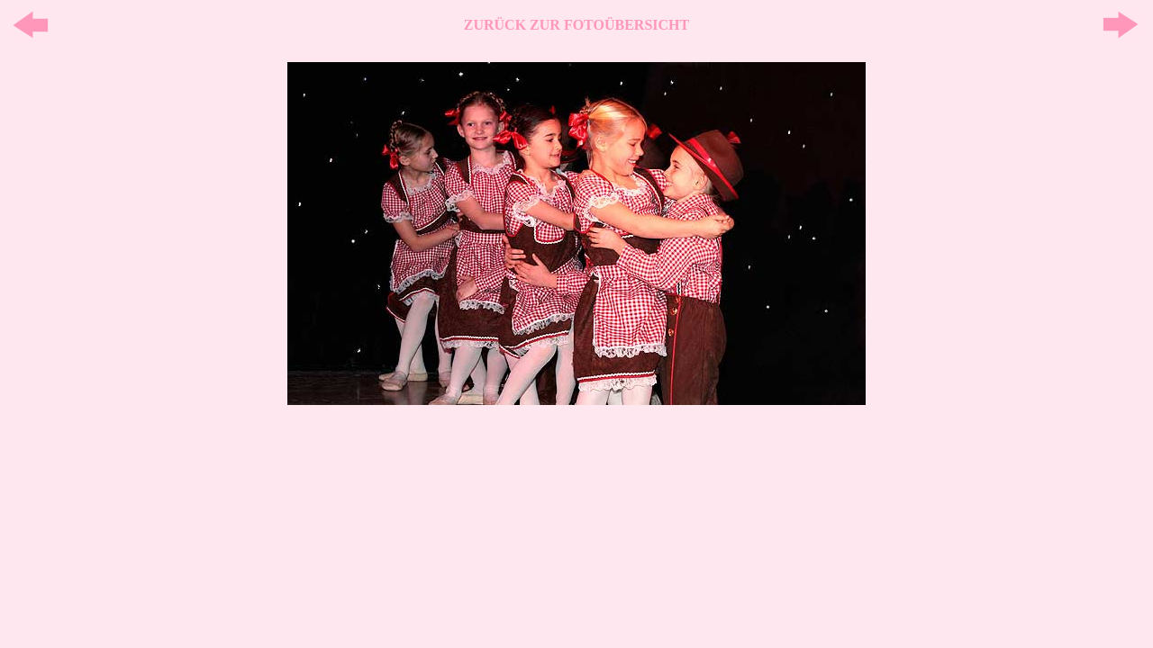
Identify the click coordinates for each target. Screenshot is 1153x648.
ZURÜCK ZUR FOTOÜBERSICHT (576, 24)
